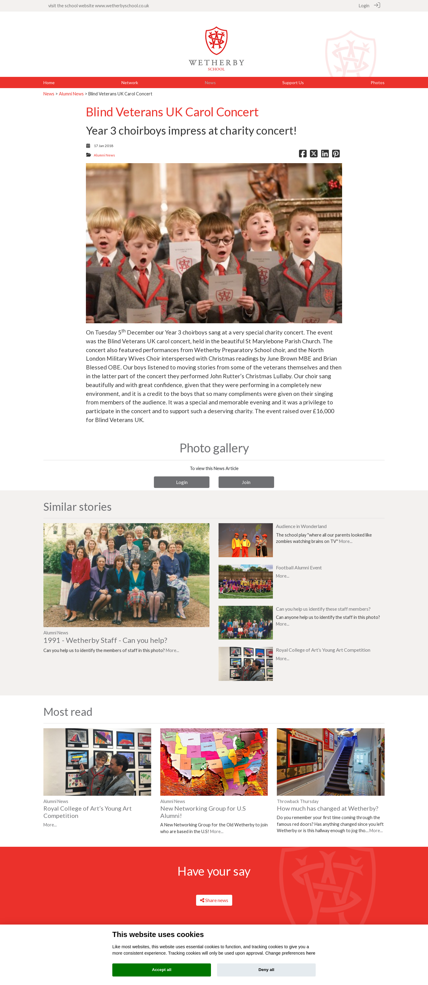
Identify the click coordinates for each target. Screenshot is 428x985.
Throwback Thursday (297, 794)
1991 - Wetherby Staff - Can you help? (105, 633)
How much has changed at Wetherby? (327, 801)
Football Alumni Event (299, 560)
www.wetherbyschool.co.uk (122, 5)
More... (172, 643)
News (48, 86)
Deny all (266, 969)
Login (364, 5)
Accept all (161, 969)
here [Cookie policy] (310, 953)
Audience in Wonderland (301, 519)
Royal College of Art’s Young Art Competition (323, 643)
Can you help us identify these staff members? (323, 602)
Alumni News (71, 86)
